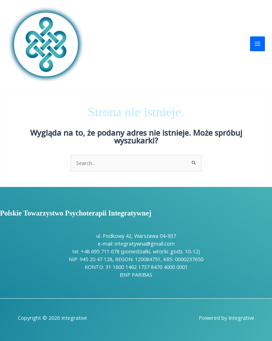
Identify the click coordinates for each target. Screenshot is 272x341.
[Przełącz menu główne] (257, 43)
